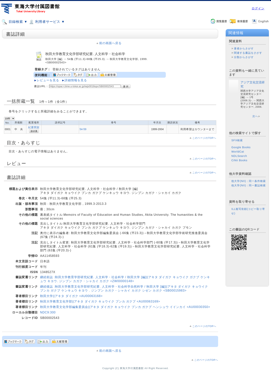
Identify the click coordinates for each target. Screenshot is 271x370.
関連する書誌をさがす (248, 52)
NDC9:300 (48, 312)
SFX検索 (237, 140)
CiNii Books (239, 160)
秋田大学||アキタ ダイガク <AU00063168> (71, 296)
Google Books (240, 147)
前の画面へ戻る (110, 43)
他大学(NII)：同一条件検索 (248, 181)
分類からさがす (244, 57)
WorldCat (237, 151)
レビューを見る (48, 80)
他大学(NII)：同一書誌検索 (248, 185)
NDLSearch (239, 155)
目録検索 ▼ (14, 22)
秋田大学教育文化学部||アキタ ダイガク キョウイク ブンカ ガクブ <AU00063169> (100, 301)
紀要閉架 (34, 127)
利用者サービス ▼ (46, 22)
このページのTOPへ (204, 138)
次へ (255, 116)
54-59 (83, 129)
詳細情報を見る (76, 80)
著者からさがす (244, 48)
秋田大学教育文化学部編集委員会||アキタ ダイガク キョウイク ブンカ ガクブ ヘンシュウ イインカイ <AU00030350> (125, 307)
